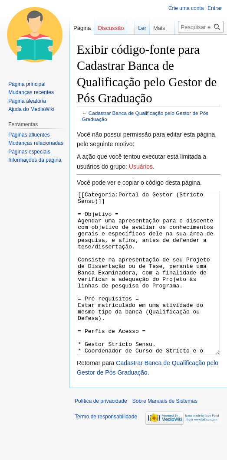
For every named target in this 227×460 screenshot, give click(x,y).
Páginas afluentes (28, 135)
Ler (137, 28)
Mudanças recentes (31, 92)
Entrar (214, 8)
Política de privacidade (101, 434)
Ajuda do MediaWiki (31, 109)
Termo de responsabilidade (106, 449)
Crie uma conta (186, 8)
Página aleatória (27, 101)
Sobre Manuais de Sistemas (164, 434)
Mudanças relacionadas (35, 143)
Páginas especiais (29, 152)
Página (82, 28)
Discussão (111, 28)
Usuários (141, 166)
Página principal (26, 84)
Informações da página (34, 160)
